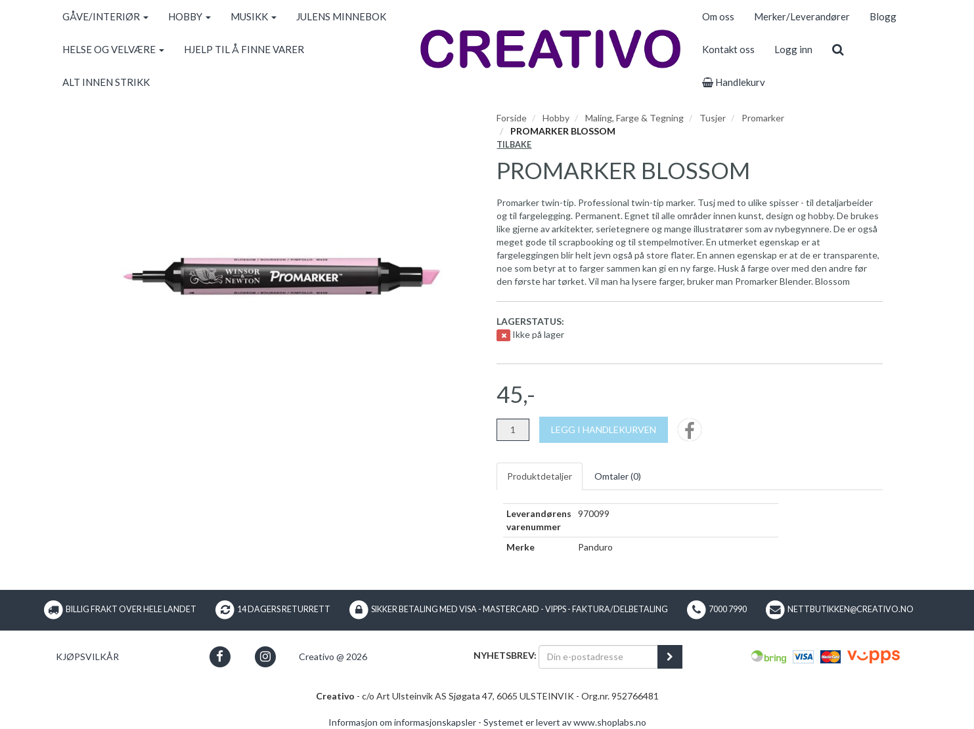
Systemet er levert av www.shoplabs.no (564, 722)
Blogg (883, 16)
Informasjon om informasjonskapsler (402, 722)
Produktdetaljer (539, 476)
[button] (220, 656)
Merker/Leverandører (802, 16)
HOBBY (189, 16)
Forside (512, 117)
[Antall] (513, 430)
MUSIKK (254, 16)
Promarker (763, 117)
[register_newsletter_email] (669, 657)
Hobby (555, 117)
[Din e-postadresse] (598, 657)
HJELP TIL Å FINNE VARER (244, 49)
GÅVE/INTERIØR (105, 16)
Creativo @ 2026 (333, 656)
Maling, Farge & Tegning (634, 117)
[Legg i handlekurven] (603, 430)
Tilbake (514, 145)
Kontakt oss (728, 49)
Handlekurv (733, 82)
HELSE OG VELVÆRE (113, 49)
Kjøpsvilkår (87, 656)
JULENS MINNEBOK (341, 16)
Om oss (718, 16)
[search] (837, 49)
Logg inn (793, 49)
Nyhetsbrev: (505, 655)
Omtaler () (617, 476)
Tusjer (712, 117)
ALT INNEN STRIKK (106, 82)
